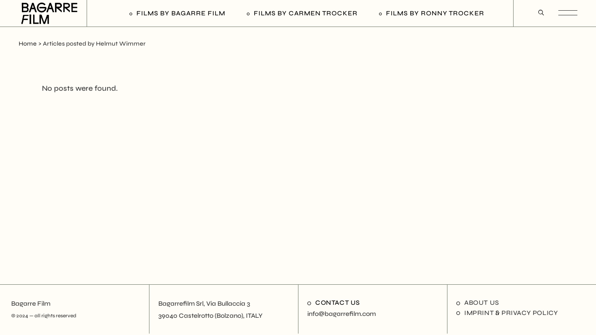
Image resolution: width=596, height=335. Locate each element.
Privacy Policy (529, 313)
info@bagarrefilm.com (341, 314)
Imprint (479, 313)
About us (481, 303)
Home (28, 43)
